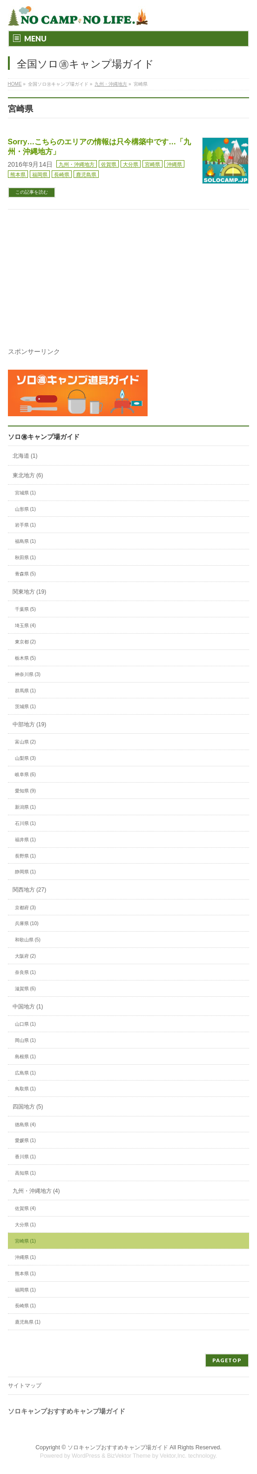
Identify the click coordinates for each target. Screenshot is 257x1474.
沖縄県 (174, 164)
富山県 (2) (25, 741)
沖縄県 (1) (25, 1257)
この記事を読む (31, 192)
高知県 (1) (25, 1173)
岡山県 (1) (25, 1040)
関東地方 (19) (30, 591)
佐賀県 (108, 164)
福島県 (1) (25, 541)
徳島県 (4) (25, 1124)
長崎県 (61, 174)
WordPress (86, 1456)
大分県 (130, 164)
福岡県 (39, 174)
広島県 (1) (25, 1072)
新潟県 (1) (25, 807)
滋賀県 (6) (25, 988)
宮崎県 (152, 164)
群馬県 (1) (25, 690)
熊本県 (18, 174)
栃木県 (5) (25, 658)
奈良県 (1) (25, 972)
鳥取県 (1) (25, 1088)
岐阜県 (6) (25, 774)
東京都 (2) (25, 641)
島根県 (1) (25, 1056)
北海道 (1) (25, 456)
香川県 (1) (25, 1156)
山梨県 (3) (25, 758)
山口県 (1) (25, 1024)
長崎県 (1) (25, 1305)
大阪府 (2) (25, 956)
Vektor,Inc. (173, 1456)
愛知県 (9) (25, 790)
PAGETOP (227, 1360)
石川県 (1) (25, 823)
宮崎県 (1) (25, 1241)
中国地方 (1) (28, 1006)
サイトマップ (24, 1385)
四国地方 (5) (28, 1106)
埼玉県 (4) (25, 625)
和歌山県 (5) (28, 939)
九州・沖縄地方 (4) (36, 1191)
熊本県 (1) (25, 1273)
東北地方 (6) (28, 475)
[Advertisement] (131, 295)
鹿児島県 (86, 174)
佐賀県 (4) (25, 1208)
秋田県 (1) (25, 557)
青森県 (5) (25, 573)
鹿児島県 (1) (28, 1322)
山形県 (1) (25, 509)
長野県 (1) (25, 856)
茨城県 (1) (25, 706)
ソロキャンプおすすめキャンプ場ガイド (118, 1447)
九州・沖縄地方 (77, 164)
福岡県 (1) (25, 1289)
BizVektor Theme (129, 1456)
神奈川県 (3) (28, 674)
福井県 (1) (25, 839)
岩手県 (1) (25, 524)
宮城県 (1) (25, 492)
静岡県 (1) (25, 871)
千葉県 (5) (25, 609)
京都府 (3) (25, 907)
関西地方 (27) (30, 889)
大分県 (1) (25, 1224)
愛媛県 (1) (25, 1140)
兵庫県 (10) (27, 923)
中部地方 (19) (30, 724)
